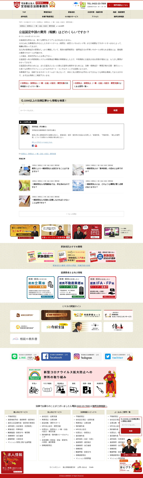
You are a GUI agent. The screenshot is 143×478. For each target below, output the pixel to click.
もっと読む (72, 214)
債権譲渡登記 (47, 445)
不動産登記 (12, 416)
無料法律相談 (119, 16)
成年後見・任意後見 (117, 439)
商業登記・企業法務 (49, 420)
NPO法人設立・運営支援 (51, 426)
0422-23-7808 (83, 406)
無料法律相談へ (99, 406)
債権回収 (79, 449)
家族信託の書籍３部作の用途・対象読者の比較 (71, 265)
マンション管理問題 (83, 458)
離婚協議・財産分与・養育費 (19, 432)
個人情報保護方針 (69, 467)
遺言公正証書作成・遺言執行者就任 (21, 423)
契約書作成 (80, 426)
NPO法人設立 (81, 429)
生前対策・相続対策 (95, 12)
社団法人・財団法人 (83, 432)
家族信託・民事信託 (15, 429)
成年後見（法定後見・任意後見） (20, 426)
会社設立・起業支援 (49, 416)
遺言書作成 (80, 436)
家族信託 (71, 12)
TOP (24, 12)
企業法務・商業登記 (117, 423)
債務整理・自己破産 (15, 436)
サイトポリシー (55, 467)
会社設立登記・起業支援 (85, 420)
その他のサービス (71, 16)
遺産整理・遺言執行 (83, 442)
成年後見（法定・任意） (85, 439)
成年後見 (24, 16)
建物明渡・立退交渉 (15, 439)
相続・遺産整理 (119, 12)
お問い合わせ (82, 467)
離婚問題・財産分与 (83, 452)
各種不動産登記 (48, 16)
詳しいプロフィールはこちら (42, 142)
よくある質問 (60, 26)
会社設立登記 (115, 420)
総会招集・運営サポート (51, 423)
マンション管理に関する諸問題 (19, 442)
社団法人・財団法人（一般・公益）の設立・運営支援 (44, 84)
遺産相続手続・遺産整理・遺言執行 (21, 420)
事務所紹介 (48, 12)
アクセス (95, 16)
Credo (91, 467)
